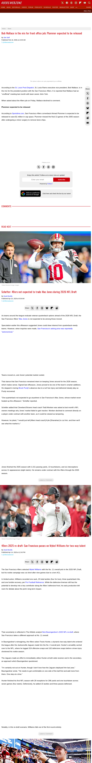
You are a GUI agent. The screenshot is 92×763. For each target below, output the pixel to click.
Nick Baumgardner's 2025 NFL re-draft (57, 632)
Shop (72, 7)
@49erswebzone (8, 42)
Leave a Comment (46, 480)
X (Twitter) (62, 2)
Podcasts (38, 7)
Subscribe (61, 179)
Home (3, 7)
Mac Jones (23, 319)
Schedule (47, 7)
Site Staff (7, 37)
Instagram (53, 166)
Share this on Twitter (88, 93)
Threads (48, 166)
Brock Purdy (24, 388)
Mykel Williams (35, 569)
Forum (30, 7)
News (9, 7)
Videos (24, 7)
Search (89, 2)
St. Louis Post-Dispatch (24, 88)
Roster (55, 7)
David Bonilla (8, 296)
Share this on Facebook (88, 98)
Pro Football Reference (34, 582)
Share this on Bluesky (88, 108)
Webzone (11, 3)
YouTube (84, 2)
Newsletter (64, 7)
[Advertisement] (46, 20)
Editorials (16, 7)
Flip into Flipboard (88, 113)
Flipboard (80, 2)
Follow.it (49, 184)
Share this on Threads (88, 103)
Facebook (44, 166)
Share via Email (88, 123)
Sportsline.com (18, 113)
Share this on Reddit (88, 118)
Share (88, 7)
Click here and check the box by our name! (56, 193)
